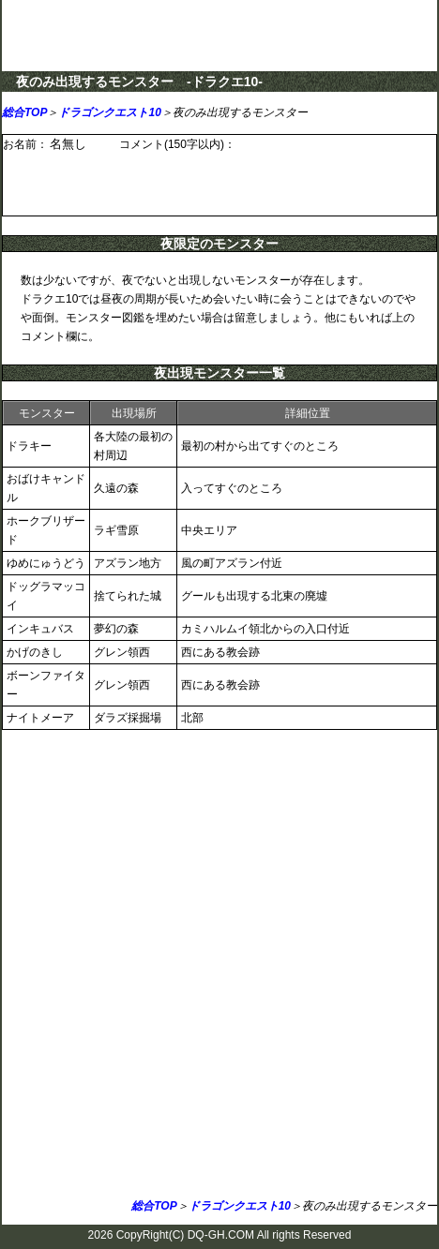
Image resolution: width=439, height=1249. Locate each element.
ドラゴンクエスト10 (109, 112)
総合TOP (24, 112)
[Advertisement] (219, 968)
